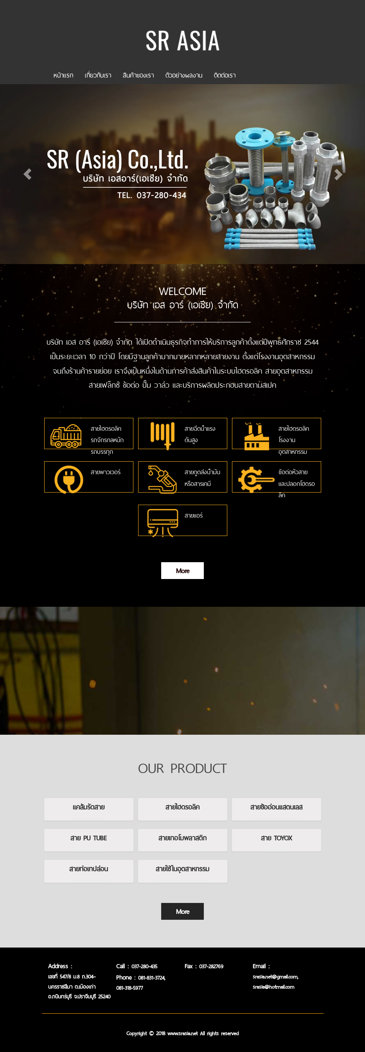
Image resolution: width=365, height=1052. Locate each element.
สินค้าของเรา (138, 73)
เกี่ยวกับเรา (98, 73)
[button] (27, 155)
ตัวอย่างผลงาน (183, 73)
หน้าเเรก (63, 73)
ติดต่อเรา (225, 73)
